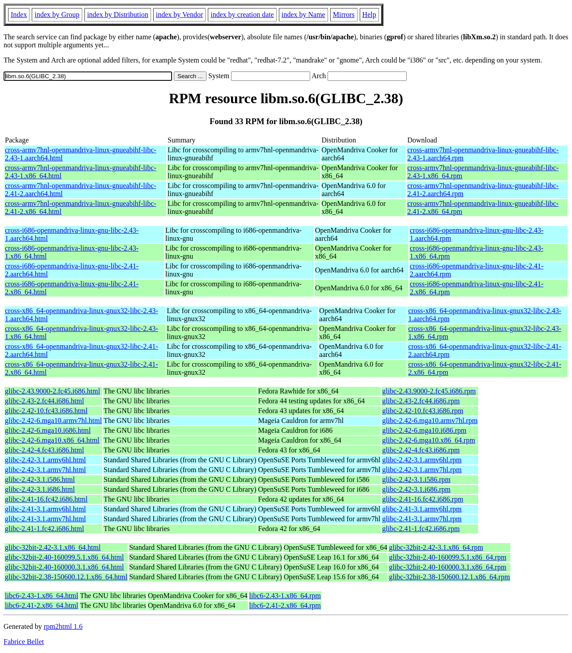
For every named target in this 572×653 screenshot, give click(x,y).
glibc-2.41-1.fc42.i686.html (44, 528)
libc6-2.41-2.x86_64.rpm (285, 605)
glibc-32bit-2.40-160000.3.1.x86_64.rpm (447, 567)
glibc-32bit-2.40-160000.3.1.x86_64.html (64, 567)
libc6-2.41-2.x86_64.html (41, 605)
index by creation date (242, 14)
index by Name (303, 14)
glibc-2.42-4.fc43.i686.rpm (420, 450)
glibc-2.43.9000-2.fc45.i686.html (52, 391)
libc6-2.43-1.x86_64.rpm (285, 595)
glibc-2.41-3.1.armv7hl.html (45, 519)
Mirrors (344, 14)
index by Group (56, 14)
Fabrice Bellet (24, 641)
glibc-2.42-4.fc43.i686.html (44, 450)
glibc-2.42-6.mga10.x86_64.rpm (428, 440)
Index (19, 14)
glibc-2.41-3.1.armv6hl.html (45, 509)
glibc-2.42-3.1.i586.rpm (416, 479)
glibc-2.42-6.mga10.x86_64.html (52, 440)
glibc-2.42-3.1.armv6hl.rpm (422, 460)
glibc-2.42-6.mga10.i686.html (48, 430)
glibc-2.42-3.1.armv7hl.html (45, 469)
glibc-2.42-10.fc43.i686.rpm (422, 410)
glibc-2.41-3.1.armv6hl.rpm (422, 509)
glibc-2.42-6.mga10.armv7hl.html (53, 420)
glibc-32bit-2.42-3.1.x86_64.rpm (436, 547)
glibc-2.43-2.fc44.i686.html (44, 401)
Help (369, 14)
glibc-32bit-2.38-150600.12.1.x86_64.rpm (449, 577)
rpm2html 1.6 (63, 626)
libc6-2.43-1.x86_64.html (41, 595)
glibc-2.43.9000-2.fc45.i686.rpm (428, 391)
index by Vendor (179, 14)
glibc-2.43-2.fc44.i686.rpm (420, 401)
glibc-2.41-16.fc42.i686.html (46, 499)
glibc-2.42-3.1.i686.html (40, 489)
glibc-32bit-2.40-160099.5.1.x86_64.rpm (447, 557)
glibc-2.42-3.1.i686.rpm (416, 489)
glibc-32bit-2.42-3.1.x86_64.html (53, 547)
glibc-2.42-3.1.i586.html (40, 479)
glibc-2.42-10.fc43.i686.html (46, 410)
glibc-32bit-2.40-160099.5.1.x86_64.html (64, 557)
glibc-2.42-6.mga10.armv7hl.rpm (429, 420)
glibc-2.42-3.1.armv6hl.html (45, 460)
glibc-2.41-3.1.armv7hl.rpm (422, 519)
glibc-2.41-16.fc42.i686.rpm (422, 499)
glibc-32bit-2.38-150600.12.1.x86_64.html (66, 577)
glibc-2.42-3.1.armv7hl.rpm (422, 469)
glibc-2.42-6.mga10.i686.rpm (424, 430)
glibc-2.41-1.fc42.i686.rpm (420, 528)
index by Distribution (117, 14)
